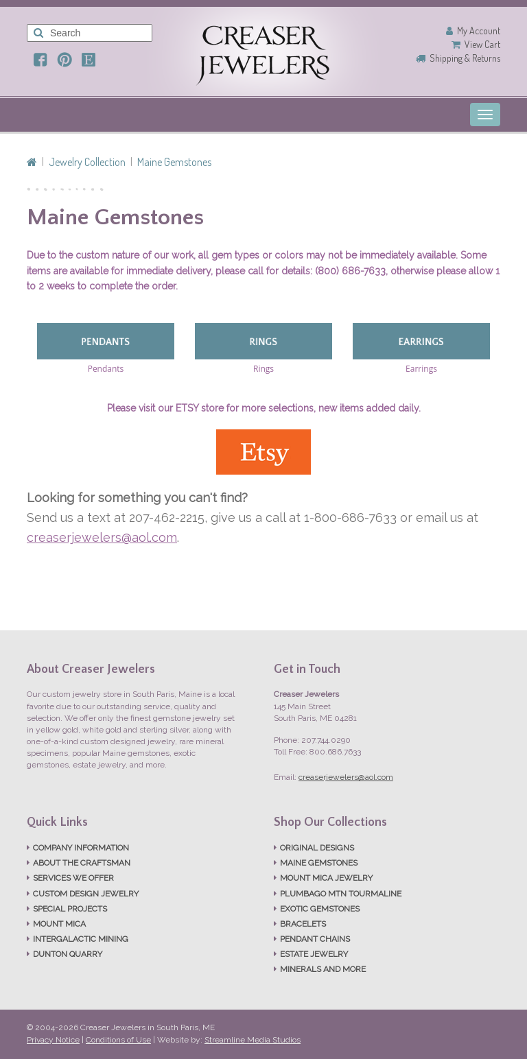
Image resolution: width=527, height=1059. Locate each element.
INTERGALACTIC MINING (80, 939)
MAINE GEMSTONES (319, 863)
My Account (478, 30)
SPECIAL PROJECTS (70, 909)
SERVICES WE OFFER (73, 878)
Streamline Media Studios (252, 1040)
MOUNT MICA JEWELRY (326, 878)
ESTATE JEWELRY (314, 954)
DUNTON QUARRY (67, 954)
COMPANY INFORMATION (81, 848)
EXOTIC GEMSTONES (320, 909)
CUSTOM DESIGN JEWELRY (86, 894)
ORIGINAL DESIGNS (317, 848)
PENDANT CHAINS (315, 939)
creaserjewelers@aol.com (102, 537)
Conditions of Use (118, 1040)
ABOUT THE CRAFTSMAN (81, 863)
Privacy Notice (53, 1040)
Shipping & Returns (465, 58)
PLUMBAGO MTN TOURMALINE (340, 894)
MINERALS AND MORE (323, 969)
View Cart (482, 44)
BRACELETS (303, 924)
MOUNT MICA (59, 924)
